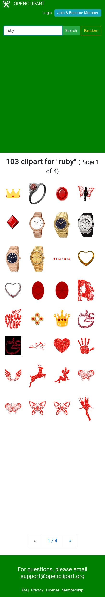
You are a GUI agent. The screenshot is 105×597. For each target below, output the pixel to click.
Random (91, 30)
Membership (72, 590)
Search (71, 30)
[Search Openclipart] (33, 30)
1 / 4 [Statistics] (52, 540)
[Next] (70, 540)
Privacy (37, 590)
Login (47, 13)
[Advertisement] (52, 94)
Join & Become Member (77, 13)
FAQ (25, 590)
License (52, 590)
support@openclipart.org (52, 576)
